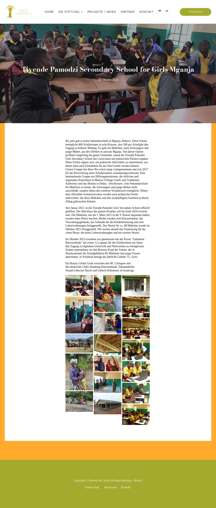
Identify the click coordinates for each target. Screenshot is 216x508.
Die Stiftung (68, 11)
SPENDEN (195, 11)
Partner (128, 11)
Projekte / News (102, 11)
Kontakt (146, 11)
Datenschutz (92, 487)
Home (49, 11)
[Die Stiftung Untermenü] (82, 12)
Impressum (110, 487)
